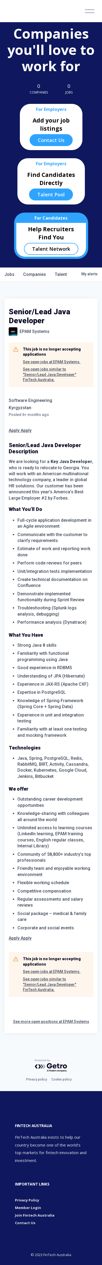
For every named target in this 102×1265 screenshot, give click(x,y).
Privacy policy (36, 1079)
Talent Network (51, 249)
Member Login (28, 1207)
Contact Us (51, 140)
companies (34, 274)
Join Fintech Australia (34, 1215)
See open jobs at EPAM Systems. (52, 362)
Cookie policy (61, 1079)
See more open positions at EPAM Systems (51, 1021)
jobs (9, 274)
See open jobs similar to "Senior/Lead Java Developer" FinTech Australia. (49, 374)
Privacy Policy (27, 1200)
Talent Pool (51, 194)
